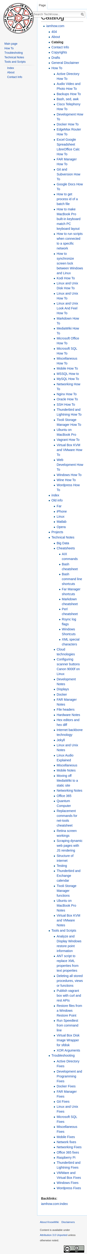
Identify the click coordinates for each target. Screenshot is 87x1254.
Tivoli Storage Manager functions (66, 890)
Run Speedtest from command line (67, 1025)
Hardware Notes (68, 715)
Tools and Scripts (64, 930)
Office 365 (64, 796)
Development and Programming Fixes (69, 1076)
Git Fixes (63, 1101)
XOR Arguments (68, 1050)
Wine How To (66, 480)
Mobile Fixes (66, 1137)
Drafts (56, 57)
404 (54, 32)
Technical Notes (63, 537)
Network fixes (66, 1142)
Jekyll (61, 740)
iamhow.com (55, 26)
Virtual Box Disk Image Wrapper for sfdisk (68, 1040)
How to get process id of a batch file (67, 199)
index (55, 495)
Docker (62, 694)
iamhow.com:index (54, 1204)
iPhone (62, 511)
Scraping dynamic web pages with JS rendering (69, 845)
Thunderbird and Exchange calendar (69, 875)
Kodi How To (66, 278)
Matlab (61, 521)
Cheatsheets (66, 548)
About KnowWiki (49, 1222)
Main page (10, 43)
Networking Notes (69, 790)
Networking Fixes (69, 1147)
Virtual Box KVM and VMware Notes (68, 920)
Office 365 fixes (68, 1152)
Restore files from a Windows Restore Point (69, 1010)
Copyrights (59, 52)
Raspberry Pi (66, 1157)
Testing (62, 866)
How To (57, 68)
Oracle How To (67, 399)
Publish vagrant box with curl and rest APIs (69, 995)
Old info (57, 500)
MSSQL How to (68, 374)
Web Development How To (70, 464)
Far (59, 506)
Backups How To (69, 94)
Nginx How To (67, 394)
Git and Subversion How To (68, 174)
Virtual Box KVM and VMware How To (69, 450)
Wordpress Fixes (69, 1188)
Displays (63, 689)
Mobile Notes (66, 770)
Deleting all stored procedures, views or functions (70, 980)
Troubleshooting (63, 1055)
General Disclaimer (65, 63)
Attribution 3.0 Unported (53, 1235)
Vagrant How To (68, 440)
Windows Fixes (67, 1183)
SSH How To (66, 404)
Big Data (63, 543)
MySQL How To (68, 379)
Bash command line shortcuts (72, 579)
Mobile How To (67, 368)
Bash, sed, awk (68, 99)
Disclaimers (68, 1222)
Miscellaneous (67, 765)
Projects (57, 532)
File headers (65, 709)
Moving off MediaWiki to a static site (67, 780)
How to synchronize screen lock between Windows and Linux (70, 263)
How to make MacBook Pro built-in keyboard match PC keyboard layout (69, 218)
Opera (61, 527)
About (56, 37)
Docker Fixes (66, 1086)
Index (10, 68)
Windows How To (69, 475)
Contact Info (60, 47)
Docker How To (68, 124)
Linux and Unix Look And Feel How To (67, 308)
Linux (60, 516)
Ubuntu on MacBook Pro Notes (66, 905)
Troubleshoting (13, 52)
